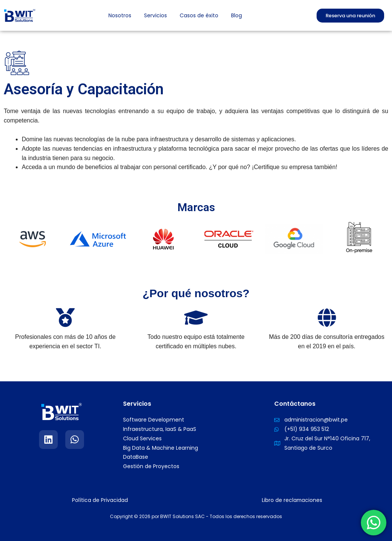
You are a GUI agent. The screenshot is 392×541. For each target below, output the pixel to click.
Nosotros (119, 15)
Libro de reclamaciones (292, 500)
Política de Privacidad (100, 500)
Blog (236, 15)
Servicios (155, 15)
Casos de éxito (199, 15)
